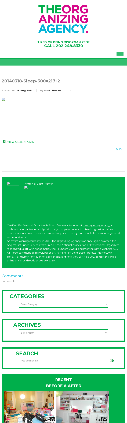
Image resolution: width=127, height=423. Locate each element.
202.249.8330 (69, 45)
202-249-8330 (21, 379)
